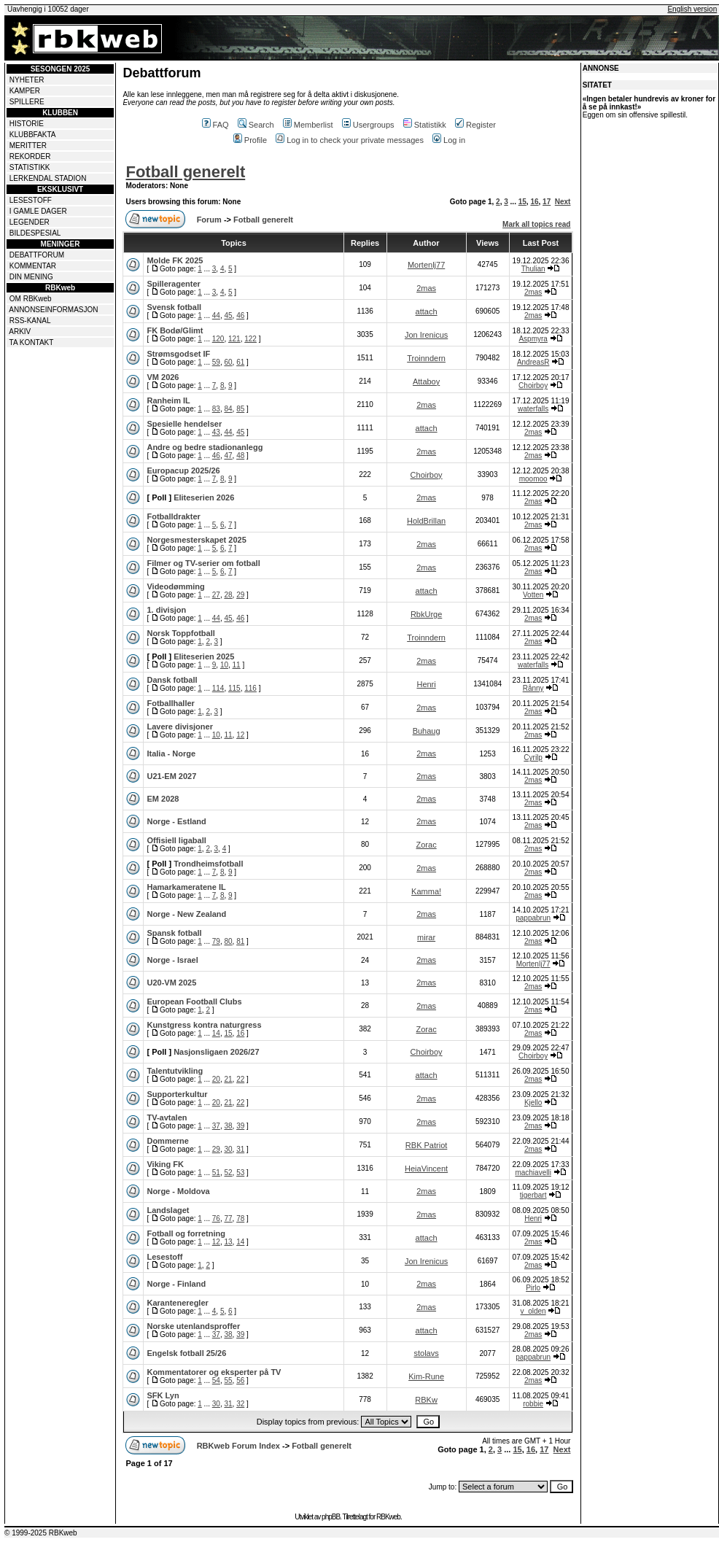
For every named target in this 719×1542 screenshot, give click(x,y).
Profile (250, 140)
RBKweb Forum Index (238, 1445)
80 (228, 941)
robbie (533, 1404)
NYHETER (26, 80)
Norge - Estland (176, 821)
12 (240, 735)
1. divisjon (166, 609)
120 (218, 339)
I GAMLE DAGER (38, 211)
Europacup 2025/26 (183, 470)
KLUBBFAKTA (32, 135)
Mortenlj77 (426, 264)
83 (216, 409)
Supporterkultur (177, 1094)
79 (216, 941)
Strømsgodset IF (178, 353)
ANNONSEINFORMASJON (53, 310)
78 (240, 1218)
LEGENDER (29, 222)
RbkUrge (426, 614)
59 (216, 362)
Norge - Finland (176, 1283)
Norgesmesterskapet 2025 (196, 539)
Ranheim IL (168, 400)
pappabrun (533, 918)
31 (240, 1149)
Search (256, 124)
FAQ (215, 124)
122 (250, 339)
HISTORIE (26, 124)
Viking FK (165, 1164)
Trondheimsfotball (208, 863)
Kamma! (426, 891)
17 (547, 202)
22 (240, 1079)
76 (216, 1218)
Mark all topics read (536, 224)
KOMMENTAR (32, 266)
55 (228, 1380)
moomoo (533, 479)
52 (228, 1173)
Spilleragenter (173, 283)
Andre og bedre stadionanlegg (205, 447)
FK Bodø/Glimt (175, 330)
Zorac (426, 844)
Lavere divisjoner (180, 726)
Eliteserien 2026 (204, 497)
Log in (448, 140)
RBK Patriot (426, 1145)
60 (228, 362)
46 (240, 315)
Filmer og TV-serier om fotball (203, 563)
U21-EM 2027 (171, 776)
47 (228, 456)
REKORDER (30, 156)
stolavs (425, 1353)
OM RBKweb (30, 299)
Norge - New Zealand (186, 914)
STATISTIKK (29, 167)
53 (240, 1173)
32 (240, 1404)
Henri (425, 684)
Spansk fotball (174, 933)
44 (216, 315)
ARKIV (20, 332)
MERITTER (28, 146)
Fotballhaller (170, 703)
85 (240, 409)
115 (234, 688)
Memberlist (308, 124)
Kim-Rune (426, 1376)
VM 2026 (163, 377)
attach (427, 311)
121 (234, 339)
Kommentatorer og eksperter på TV (214, 1372)
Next (563, 202)
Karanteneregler (177, 1302)
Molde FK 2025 (175, 260)
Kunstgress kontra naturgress (204, 1024)
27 (216, 595)
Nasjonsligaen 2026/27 (216, 1051)
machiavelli (533, 1173)
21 (228, 1079)
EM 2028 (163, 798)
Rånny (533, 688)
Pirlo (533, 1288)
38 (228, 1126)
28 (228, 595)
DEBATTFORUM (36, 255)
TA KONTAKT (31, 342)
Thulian (533, 269)
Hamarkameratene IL (186, 887)
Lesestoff (164, 1256)
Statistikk (424, 124)
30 (228, 1149)
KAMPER (24, 91)
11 (237, 665)
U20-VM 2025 (171, 982)
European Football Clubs (194, 1001)
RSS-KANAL (30, 321)
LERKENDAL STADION (48, 178)
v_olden (533, 1311)
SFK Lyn (163, 1395)
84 (228, 409)
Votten (533, 595)
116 (250, 688)
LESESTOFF (30, 200)
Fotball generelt (185, 172)
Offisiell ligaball (176, 840)
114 (218, 688)
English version (692, 9)
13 (228, 1242)
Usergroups (368, 124)
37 (216, 1126)
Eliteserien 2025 (204, 656)
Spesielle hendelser (184, 423)
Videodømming (175, 586)
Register (475, 124)
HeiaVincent (426, 1168)
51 (216, 1173)
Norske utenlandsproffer (193, 1326)
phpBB (331, 1517)
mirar (426, 937)
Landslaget (168, 1210)
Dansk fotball (172, 679)
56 (240, 1380)
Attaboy (426, 381)
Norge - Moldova (178, 1191)
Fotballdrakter (173, 516)
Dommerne (167, 1140)
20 (216, 1079)
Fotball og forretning (186, 1233)
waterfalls (533, 409)
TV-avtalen (167, 1117)
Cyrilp (533, 757)
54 (216, 1380)
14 (216, 1033)
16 (534, 202)
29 (240, 595)
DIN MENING (31, 277)
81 (240, 941)
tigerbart (533, 1195)
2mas (426, 288)
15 (522, 202)
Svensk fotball (174, 307)
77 (228, 1218)
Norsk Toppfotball (180, 633)
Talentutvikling (175, 1070)
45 (228, 315)
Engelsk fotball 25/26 (186, 1353)
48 (240, 456)
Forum (209, 219)
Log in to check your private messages (350, 140)
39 (240, 1126)
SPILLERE (26, 102)
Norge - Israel (172, 960)
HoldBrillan (426, 520)
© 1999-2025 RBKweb (40, 1533)
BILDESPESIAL (35, 233)
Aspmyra (532, 339)
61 (240, 362)
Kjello (533, 1103)
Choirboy (533, 385)
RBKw (426, 1399)
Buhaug (426, 731)
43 (216, 432)
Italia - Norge (171, 753)
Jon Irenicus (426, 334)
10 (224, 665)
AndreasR (533, 362)
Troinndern (426, 358)
